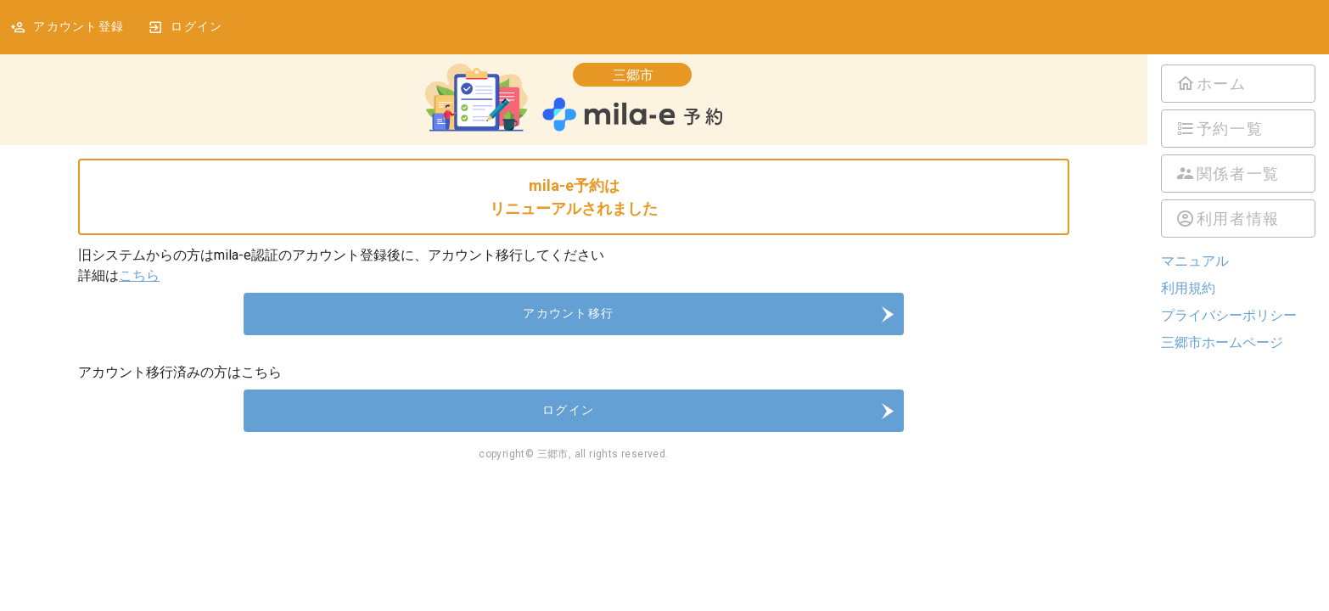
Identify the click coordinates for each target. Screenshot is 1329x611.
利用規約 (1188, 288)
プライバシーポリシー (1229, 315)
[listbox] (1238, 151)
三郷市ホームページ (1222, 342)
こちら (139, 275)
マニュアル (1195, 261)
